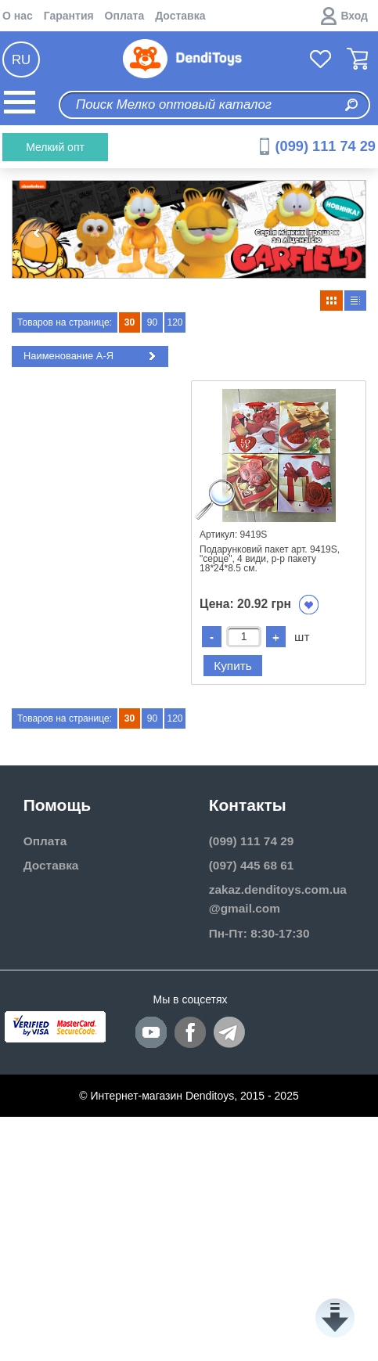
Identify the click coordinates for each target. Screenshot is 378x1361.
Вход (354, 15)
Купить (233, 665)
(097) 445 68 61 (251, 865)
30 (129, 322)
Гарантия (69, 15)
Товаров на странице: (64, 322)
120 (174, 322)
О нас (17, 15)
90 (152, 322)
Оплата (125, 15)
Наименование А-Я (91, 356)
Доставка (180, 15)
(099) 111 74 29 (325, 146)
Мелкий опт (55, 147)
